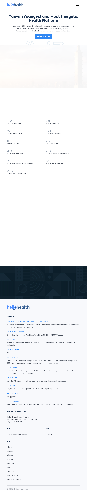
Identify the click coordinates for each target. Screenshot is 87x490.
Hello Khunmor (13, 368)
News (9, 467)
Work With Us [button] (43, 36)
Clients (10, 455)
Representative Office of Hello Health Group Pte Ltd (27, 322)
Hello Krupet (12, 378)
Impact (10, 451)
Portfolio (10, 459)
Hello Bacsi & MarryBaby (16, 332)
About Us (10, 447)
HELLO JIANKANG (13, 401)
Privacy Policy (12, 475)
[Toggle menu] (78, 5)
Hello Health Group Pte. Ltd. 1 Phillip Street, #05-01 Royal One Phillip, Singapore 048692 (22, 419)
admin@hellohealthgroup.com (19, 434)
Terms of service (14, 479)
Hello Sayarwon (13, 350)
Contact (10, 471)
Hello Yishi (11, 386)
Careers (10, 463)
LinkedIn (49, 434)
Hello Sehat (11, 340)
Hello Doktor (12, 358)
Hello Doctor (12, 394)
